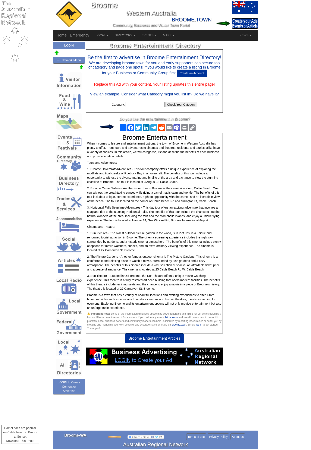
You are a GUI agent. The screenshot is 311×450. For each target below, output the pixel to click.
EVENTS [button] (149, 35)
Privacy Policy (218, 436)
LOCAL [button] (102, 35)
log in (199, 324)
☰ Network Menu (69, 60)
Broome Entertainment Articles (154, 338)
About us (238, 436)
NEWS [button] (245, 35)
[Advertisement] (154, 400)
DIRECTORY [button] (125, 35)
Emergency (79, 35)
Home (61, 35)
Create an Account (191, 73)
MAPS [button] (169, 35)
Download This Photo (20, 441)
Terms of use (196, 436)
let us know (171, 317)
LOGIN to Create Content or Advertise (69, 387)
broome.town (179, 324)
